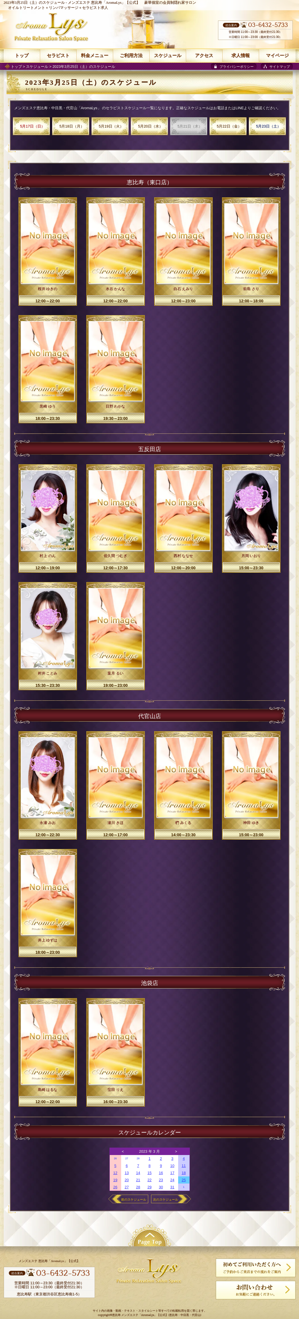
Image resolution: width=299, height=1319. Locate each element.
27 (126, 1158)
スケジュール (37, 66)
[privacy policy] (234, 66)
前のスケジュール (133, 1199)
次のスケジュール (165, 1199)
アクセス (204, 55)
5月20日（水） (150, 126)
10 (172, 1166)
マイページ (277, 55)
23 (161, 1180)
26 (115, 1158)
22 (149, 1180)
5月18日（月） (71, 126)
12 (115, 1173)
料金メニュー (94, 55)
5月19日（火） (111, 126)
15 (149, 1173)
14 (138, 1173)
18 (184, 1173)
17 (172, 1173)
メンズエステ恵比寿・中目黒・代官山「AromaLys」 (57, 108)
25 (184, 1180)
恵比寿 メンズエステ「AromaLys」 (134, 1315)
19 (115, 1180)
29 (149, 1187)
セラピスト (58, 55)
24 (172, 1180)
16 (161, 1173)
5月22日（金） (229, 126)
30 (161, 1187)
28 (138, 1158)
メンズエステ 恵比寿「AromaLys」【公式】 (104, 2)
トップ (16, 66)
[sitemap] (277, 66)
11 (184, 1166)
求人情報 (240, 55)
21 (138, 1180)
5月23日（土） (268, 126)
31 (172, 1187)
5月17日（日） (32, 126)
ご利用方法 (131, 55)
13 (127, 1173)
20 (127, 1180)
